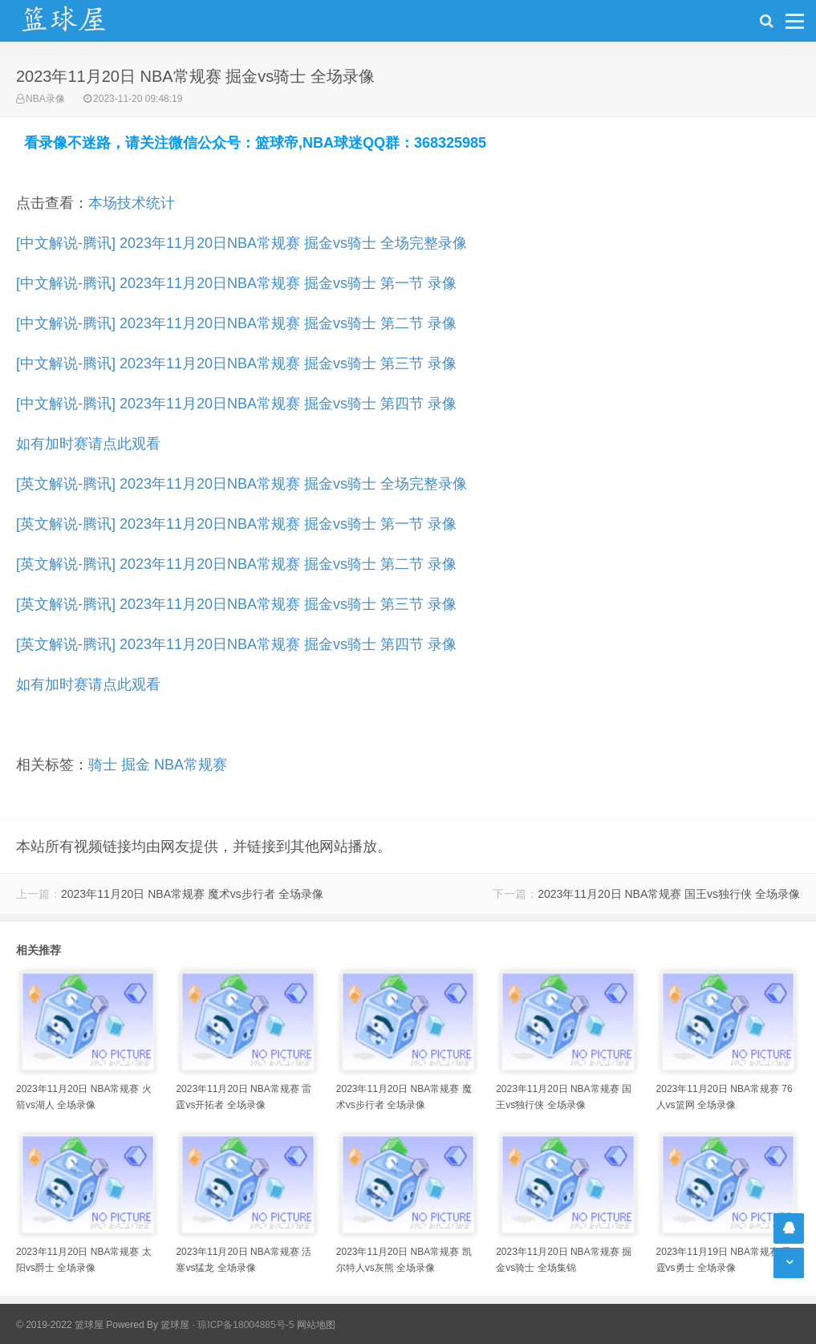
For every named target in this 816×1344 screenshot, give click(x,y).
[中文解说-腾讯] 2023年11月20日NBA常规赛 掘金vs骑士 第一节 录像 (236, 283)
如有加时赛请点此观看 (88, 444)
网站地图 (316, 1324)
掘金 (135, 765)
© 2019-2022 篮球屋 (60, 1324)
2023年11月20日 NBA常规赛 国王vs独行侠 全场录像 (669, 893)
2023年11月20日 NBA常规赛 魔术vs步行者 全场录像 (192, 893)
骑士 (102, 765)
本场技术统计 (131, 203)
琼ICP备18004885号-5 (245, 1324)
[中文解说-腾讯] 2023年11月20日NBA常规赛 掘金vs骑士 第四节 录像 (236, 404)
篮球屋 (174, 1324)
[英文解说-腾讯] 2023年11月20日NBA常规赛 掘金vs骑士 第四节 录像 (236, 644)
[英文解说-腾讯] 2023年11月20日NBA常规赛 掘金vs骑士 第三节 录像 (236, 604)
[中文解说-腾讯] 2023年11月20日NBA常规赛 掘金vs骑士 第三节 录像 (236, 363)
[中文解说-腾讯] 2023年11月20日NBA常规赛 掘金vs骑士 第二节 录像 (236, 323)
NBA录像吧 (80, 21)
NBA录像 (45, 98)
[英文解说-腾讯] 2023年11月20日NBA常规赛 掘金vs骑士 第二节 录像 (236, 564)
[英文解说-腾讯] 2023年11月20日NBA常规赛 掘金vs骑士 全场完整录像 (241, 484)
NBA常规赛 (190, 765)
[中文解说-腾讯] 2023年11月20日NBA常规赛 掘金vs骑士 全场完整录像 (241, 243)
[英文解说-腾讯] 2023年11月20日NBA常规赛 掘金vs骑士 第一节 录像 (236, 524)
